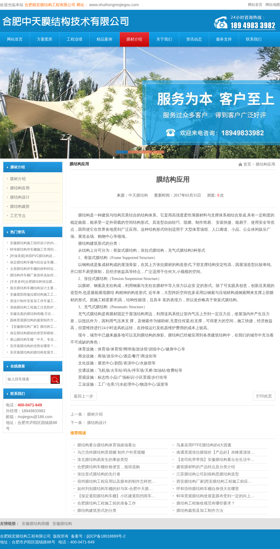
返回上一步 (83, 396)
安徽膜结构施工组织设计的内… (33, 243)
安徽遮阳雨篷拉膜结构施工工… (33, 294)
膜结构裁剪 (20, 206)
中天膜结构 (138, 195)
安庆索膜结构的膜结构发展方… (33, 352)
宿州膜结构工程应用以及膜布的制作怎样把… (116, 481)
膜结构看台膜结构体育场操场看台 (106, 445)
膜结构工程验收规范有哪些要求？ (205, 503)
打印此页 (264, 396)
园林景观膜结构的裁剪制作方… (33, 320)
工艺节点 (18, 215)
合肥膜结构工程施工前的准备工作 (106, 503)
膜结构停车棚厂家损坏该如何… (33, 275)
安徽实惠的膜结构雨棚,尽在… (32, 314)
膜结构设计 (20, 197)
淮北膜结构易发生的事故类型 (102, 459)
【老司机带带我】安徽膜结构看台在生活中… (215, 459)
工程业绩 (74, 39)
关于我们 (164, 39)
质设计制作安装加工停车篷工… (33, 301)
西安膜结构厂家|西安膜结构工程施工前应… (214, 481)
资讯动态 (194, 39)
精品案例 (104, 39)
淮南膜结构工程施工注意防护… (33, 307)
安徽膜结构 (62, 523)
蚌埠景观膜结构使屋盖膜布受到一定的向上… (215, 496)
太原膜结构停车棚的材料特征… (33, 269)
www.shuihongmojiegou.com (113, 5)
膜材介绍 (134, 39)
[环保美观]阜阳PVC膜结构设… (33, 256)
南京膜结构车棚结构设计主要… (33, 288)
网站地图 (272, 5)
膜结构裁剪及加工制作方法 (199, 510)
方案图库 (44, 39)
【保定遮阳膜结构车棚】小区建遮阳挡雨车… (116, 496)
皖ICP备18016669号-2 (106, 536)
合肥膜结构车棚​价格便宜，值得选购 (108, 467)
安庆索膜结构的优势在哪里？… (33, 346)
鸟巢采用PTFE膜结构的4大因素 (204, 445)
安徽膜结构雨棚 (36, 523)
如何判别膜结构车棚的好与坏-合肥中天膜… (115, 488)
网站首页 (255, 5)
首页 (247, 164)
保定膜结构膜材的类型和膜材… (33, 333)
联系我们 (254, 39)
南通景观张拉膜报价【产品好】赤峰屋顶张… (215, 452)
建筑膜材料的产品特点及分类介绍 (205, 467)
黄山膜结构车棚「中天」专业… (33, 339)
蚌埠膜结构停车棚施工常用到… (33, 249)
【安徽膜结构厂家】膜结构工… (33, 327)
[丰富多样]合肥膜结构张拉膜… (33, 282)
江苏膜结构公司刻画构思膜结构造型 (207, 474)
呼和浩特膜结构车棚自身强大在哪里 (207, 488)
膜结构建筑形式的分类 (96, 510)
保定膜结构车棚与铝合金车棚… (33, 262)
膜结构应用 (265, 164)
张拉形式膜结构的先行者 (98, 474)
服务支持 (224, 39)
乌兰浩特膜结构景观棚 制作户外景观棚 (111, 452)
